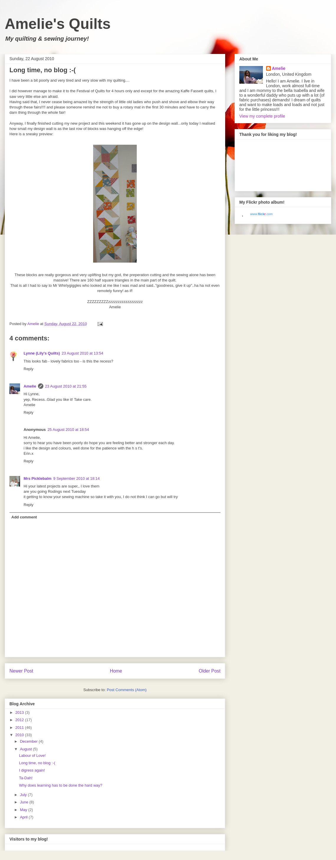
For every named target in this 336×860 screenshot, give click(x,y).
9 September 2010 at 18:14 (76, 478)
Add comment (24, 517)
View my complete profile (262, 116)
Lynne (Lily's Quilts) (42, 353)
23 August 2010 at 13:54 (82, 353)
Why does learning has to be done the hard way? (60, 785)
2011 (20, 727)
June (24, 802)
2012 (20, 720)
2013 (20, 712)
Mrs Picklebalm (38, 478)
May (24, 810)
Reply (28, 369)
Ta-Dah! (25, 778)
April (24, 817)
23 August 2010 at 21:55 (66, 386)
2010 (20, 735)
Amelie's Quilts (58, 24)
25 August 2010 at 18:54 (68, 429)
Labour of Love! (32, 755)
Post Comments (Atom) (126, 690)
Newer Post (21, 670)
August (26, 749)
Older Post (209, 670)
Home (116, 670)
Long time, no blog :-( (37, 763)
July (24, 795)
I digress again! (32, 770)
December (29, 741)
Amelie (30, 386)
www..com (261, 214)
